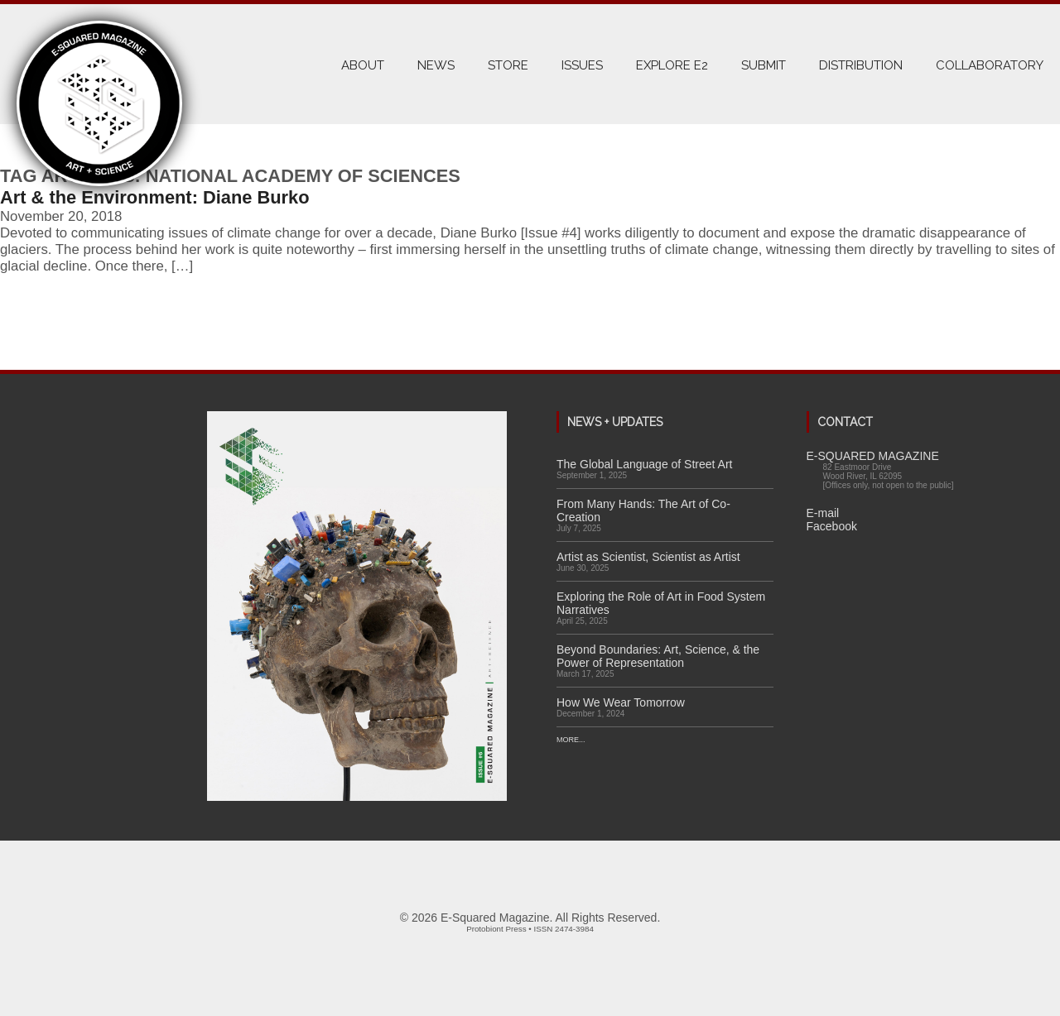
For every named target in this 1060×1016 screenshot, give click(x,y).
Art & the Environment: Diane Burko (155, 197)
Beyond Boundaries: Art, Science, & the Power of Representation (657, 656)
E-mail (823, 513)
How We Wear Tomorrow (620, 702)
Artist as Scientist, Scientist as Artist (648, 556)
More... (570, 740)
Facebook (832, 526)
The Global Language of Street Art (644, 464)
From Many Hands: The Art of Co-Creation (643, 510)
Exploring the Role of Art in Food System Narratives (660, 603)
